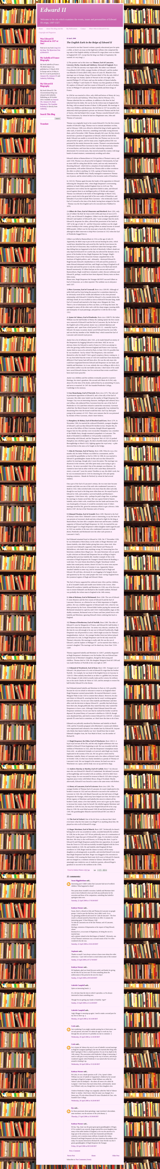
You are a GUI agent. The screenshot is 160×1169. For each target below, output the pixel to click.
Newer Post (71, 1156)
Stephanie (74, 951)
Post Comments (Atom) (83, 1159)
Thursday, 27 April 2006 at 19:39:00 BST (84, 1116)
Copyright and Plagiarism (47, 32)
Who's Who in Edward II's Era (99, 29)
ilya (72, 1108)
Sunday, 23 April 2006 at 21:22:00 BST (84, 1003)
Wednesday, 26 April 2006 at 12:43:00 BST (85, 1037)
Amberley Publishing (47, 78)
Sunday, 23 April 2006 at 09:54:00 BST (84, 978)
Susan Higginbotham (78, 880)
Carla (73, 1026)
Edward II (53, 9)
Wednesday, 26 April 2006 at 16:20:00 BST (85, 1100)
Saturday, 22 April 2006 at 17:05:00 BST (84, 900)
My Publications (71, 29)
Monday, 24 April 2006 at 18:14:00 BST (84, 1019)
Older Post (115, 1156)
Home (41, 29)
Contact (83, 29)
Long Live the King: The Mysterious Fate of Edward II (50, 50)
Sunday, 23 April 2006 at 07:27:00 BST (84, 960)
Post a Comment (74, 1151)
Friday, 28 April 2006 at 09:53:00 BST (84, 1146)
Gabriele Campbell (78, 985)
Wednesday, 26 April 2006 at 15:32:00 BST (85, 1064)
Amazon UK (44, 76)
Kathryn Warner (77, 908)
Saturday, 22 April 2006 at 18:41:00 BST (84, 944)
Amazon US (53, 76)
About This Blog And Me (54, 29)
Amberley (43, 109)
